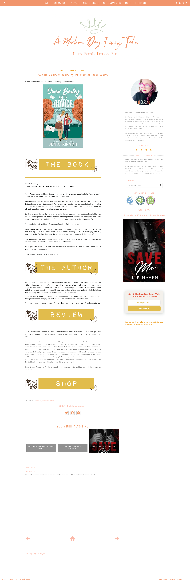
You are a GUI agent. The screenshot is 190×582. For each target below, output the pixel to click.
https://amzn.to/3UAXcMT (46, 401)
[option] (41, 441)
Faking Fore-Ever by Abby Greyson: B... (72, 448)
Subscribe (144, 308)
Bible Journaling (91, 3)
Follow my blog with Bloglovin (35, 554)
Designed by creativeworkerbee (173, 579)
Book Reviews (59, 3)
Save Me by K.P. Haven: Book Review (104, 448)
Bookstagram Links (112, 3)
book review (71, 406)
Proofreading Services (135, 3)
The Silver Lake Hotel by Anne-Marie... (41, 448)
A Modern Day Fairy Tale (13, 579)
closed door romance (79, 406)
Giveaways (74, 3)
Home (46, 3)
